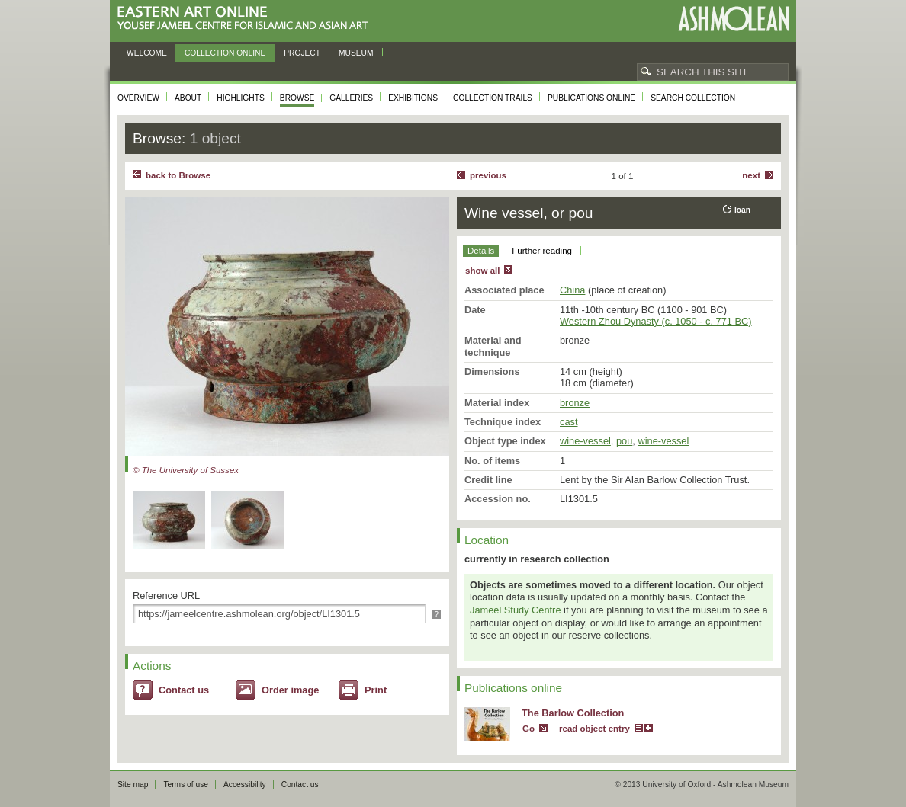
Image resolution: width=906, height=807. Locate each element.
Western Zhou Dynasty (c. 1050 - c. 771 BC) (656, 321)
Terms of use (185, 784)
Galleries (351, 98)
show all (482, 270)
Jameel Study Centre (515, 610)
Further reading (542, 250)
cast (568, 422)
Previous (488, 175)
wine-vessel (585, 441)
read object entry (594, 728)
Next (751, 175)
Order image (290, 690)
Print (376, 690)
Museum (356, 53)
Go (528, 728)
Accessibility (244, 784)
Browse (297, 98)
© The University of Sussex (186, 470)
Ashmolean (733, 18)
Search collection (693, 98)
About (188, 98)
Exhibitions (413, 98)
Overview (138, 98)
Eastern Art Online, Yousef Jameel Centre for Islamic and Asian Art (246, 18)
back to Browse (178, 175)
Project (302, 53)
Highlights (241, 98)
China (572, 290)
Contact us (184, 690)
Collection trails (492, 98)
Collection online (225, 53)
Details (480, 250)
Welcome (147, 53)
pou (624, 441)
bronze (575, 402)
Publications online (591, 98)
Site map (132, 784)
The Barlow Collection (573, 713)
